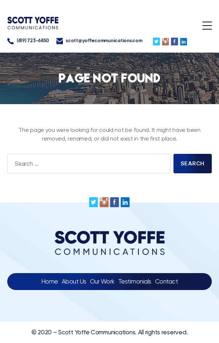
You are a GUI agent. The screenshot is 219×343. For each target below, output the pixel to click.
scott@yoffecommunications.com (99, 41)
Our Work (102, 281)
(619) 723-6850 (28, 41)
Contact (166, 281)
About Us (74, 281)
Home (49, 281)
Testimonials (134, 281)
